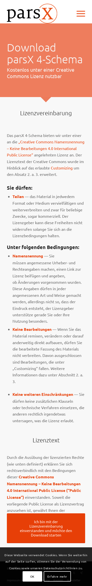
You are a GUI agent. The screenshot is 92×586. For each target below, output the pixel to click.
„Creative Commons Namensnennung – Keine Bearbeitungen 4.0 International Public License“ (45, 148)
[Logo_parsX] (38, 13)
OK (32, 576)
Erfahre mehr (57, 576)
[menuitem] (78, 13)
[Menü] (78, 13)
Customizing (62, 167)
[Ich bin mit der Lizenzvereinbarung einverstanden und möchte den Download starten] (46, 528)
